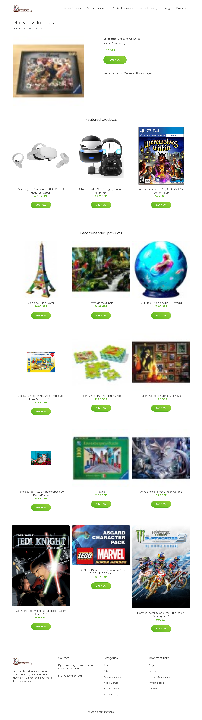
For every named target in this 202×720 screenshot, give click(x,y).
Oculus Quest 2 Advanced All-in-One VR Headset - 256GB (41, 193)
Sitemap (153, 691)
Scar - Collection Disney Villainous (161, 398)
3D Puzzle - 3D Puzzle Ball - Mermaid (161, 305)
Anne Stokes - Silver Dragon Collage (161, 494)
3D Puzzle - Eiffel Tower (41, 305)
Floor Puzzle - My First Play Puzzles (101, 398)
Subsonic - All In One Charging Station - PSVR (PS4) (101, 193)
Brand (121, 41)
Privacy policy (156, 685)
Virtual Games (96, 9)
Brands (181, 9)
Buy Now (115, 62)
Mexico (101, 494)
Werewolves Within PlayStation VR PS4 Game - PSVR (161, 193)
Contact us (154, 673)
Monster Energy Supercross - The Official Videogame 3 (161, 617)
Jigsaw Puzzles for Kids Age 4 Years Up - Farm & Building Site (41, 400)
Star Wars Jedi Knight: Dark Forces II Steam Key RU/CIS (41, 615)
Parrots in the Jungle (101, 305)
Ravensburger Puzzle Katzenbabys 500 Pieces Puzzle (41, 496)
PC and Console (122, 9)
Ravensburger (133, 41)
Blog (167, 9)
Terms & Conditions (159, 679)
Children (107, 673)
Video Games (72, 9)
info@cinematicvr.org (70, 678)
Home (16, 31)
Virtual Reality (148, 9)
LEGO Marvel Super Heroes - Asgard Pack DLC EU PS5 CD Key (101, 574)
